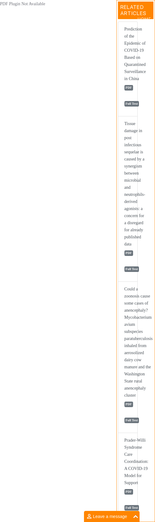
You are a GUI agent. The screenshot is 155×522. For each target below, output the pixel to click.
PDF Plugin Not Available (22, 4)
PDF (129, 87)
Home (144, 19)
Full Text (132, 103)
